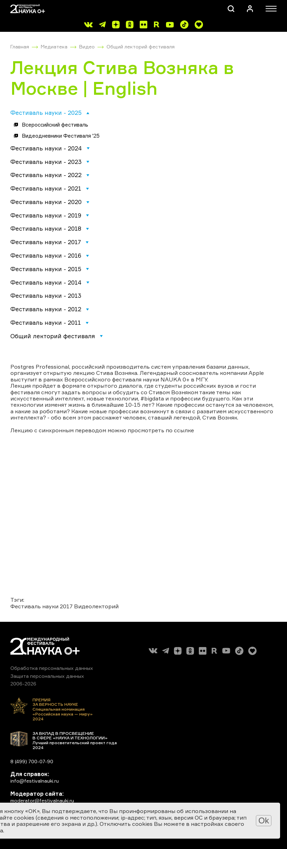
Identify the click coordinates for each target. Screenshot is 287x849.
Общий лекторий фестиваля (141, 46)
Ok (263, 820)
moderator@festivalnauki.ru (42, 800)
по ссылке (180, 430)
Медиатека (54, 46)
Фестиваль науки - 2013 (45, 295)
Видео (87, 46)
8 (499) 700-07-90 (31, 761)
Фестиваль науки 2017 (41, 606)
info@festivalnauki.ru (34, 781)
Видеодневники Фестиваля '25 (61, 135)
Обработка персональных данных (51, 668)
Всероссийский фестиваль (55, 124)
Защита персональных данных (47, 676)
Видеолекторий (96, 606)
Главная (19, 46)
